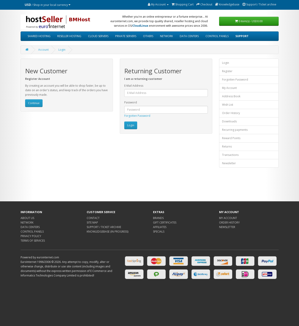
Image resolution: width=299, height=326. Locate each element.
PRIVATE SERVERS (125, 36)
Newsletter (229, 163)
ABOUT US (27, 218)
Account (43, 50)
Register (227, 71)
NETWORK (166, 36)
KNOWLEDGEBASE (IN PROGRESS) (107, 231)
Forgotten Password (137, 116)
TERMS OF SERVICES (33, 241)
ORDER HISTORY (229, 222)
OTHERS (148, 36)
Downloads (229, 121)
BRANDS (158, 218)
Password (130, 102)
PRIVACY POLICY (31, 236)
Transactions (230, 155)
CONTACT (93, 218)
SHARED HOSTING (39, 36)
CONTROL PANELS (217, 36)
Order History (231, 113)
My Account (229, 88)
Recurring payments (235, 130)
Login (61, 50)
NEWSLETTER (227, 227)
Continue (34, 103)
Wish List (227, 105)
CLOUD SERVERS (98, 36)
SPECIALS (158, 231)
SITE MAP (92, 222)
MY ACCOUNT (228, 218)
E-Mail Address (133, 86)
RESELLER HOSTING (69, 36)
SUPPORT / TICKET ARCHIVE (104, 227)
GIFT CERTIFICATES (164, 222)
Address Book (231, 96)
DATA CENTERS (189, 36)
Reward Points (231, 138)
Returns (227, 146)
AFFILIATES (159, 227)
